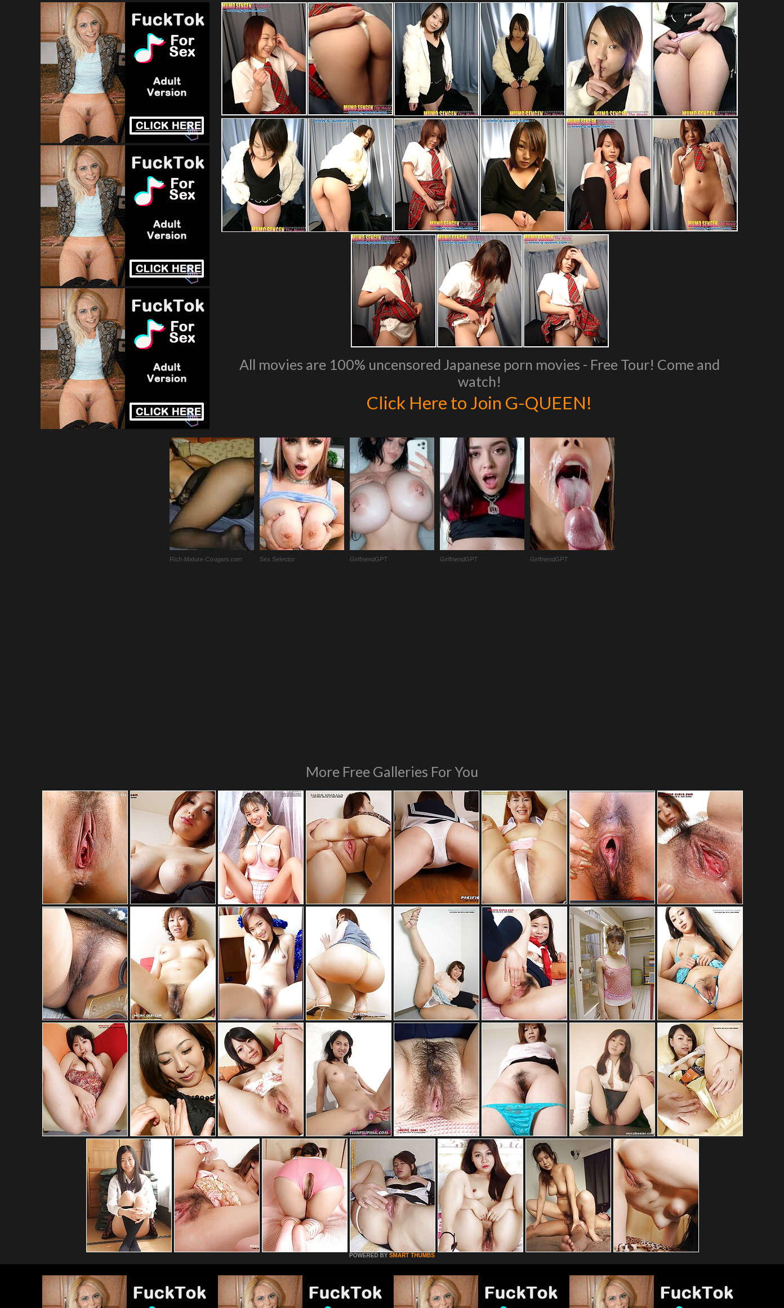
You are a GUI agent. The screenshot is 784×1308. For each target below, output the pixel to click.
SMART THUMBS (412, 1102)
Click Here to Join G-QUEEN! (479, 401)
